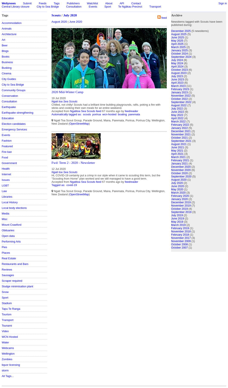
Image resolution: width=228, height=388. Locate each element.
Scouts (56, 15)
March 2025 (178, 47)
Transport (155, 6)
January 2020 (179, 199)
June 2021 (177, 147)
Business (7, 62)
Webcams (8, 348)
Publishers (73, 3)
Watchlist (92, 3)
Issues (6, 179)
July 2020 (70, 15)
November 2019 (181, 205)
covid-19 (71, 185)
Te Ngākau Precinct (130, 6)
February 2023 (180, 89)
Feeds (43, 3)
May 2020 (177, 189)
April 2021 (177, 153)
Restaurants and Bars (15, 264)
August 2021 (179, 144)
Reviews (7, 269)
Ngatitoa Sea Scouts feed (85, 111)
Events (93, 6)
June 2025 (177, 37)
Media (5, 213)
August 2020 (59, 21)
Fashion (7, 140)
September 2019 (181, 212)
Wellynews (9, 3)
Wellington (8, 353)
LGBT (5, 185)
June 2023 (177, 79)
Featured (7, 146)
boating (122, 114)
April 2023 (177, 82)
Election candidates (14, 123)
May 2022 (177, 115)
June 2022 (177, 111)
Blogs (5, 51)
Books (5, 56)
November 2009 (181, 241)
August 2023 (179, 73)
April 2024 (177, 66)
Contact (136, 3)
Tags (56, 3)
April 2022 (177, 118)
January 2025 (179, 50)
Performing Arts (11, 241)
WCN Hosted (10, 336)
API (122, 3)
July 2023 (177, 76)
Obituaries (8, 230)
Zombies (7, 359)
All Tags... (8, 376)
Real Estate (9, 258)
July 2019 (177, 215)
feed (164, 17)
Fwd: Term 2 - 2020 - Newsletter (73, 162)
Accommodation (12, 23)
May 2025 (177, 40)
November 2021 (181, 134)
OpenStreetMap (79, 123)
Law (4, 191)
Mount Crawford (11, 224)
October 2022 (179, 98)
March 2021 (178, 157)
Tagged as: (59, 185)
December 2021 (181, 131)
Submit (27, 3)
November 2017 (181, 237)
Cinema (6, 73)
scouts (87, 114)
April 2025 (177, 43)
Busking (7, 67)
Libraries (7, 196)
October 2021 (179, 137)
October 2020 (179, 173)
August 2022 (179, 105)
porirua (96, 114)
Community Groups (13, 90)
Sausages (8, 275)
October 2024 (179, 53)
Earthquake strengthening (17, 112)
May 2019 (177, 221)
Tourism (6, 314)
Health (6, 168)
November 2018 (181, 231)
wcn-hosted (109, 114)
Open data (8, 236)
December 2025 (181, 31)
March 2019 (178, 225)
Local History (10, 202)
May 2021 (177, 150)
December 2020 (181, 166)
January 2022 (179, 128)
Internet (6, 174)
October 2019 (179, 208)
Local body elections (14, 208)
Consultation (73, 6)
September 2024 (181, 56)
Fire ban (7, 151)
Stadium (7, 303)
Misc (4, 219)
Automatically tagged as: (67, 114)
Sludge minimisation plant (17, 286)
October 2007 (179, 247)
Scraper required (12, 280)
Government (9, 163)
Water (5, 342)
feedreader (131, 111)
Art (3, 39)
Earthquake (9, 107)
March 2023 (178, 86)
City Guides (9, 79)
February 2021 (180, 160)
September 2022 (181, 102)
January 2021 (179, 163)
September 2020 (181, 176)
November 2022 (181, 95)
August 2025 (179, 34)
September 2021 (181, 140)
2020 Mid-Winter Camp (67, 92)
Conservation (10, 95)
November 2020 (181, 170)
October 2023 (179, 69)
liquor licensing (11, 364)
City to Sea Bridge (48, 6)
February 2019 (180, 228)
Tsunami (7, 325)
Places (6, 252)
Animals (7, 28)
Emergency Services (14, 129)
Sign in (223, 3)
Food (5, 157)
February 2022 (180, 124)
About (108, 3)
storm (5, 370)
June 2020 (75, 21)
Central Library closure (16, 6)
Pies (4, 247)
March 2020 (178, 192)
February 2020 (180, 195)
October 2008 (179, 244)
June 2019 (177, 218)
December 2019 (181, 202)
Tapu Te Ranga (11, 308)
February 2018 (180, 234)
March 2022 (178, 121)
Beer (5, 45)
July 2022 (177, 108)
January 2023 (179, 92)
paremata (134, 114)
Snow (5, 292)
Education (8, 118)
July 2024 (177, 60)
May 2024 (177, 63)
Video (5, 331)
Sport (107, 6)
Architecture (9, 34)
